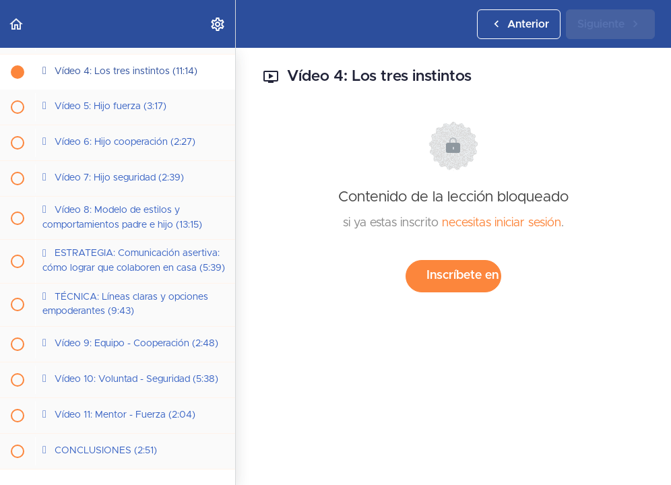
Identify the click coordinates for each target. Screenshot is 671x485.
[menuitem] (218, 24)
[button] (17, 24)
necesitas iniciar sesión (501, 223)
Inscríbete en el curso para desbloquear (463, 275)
